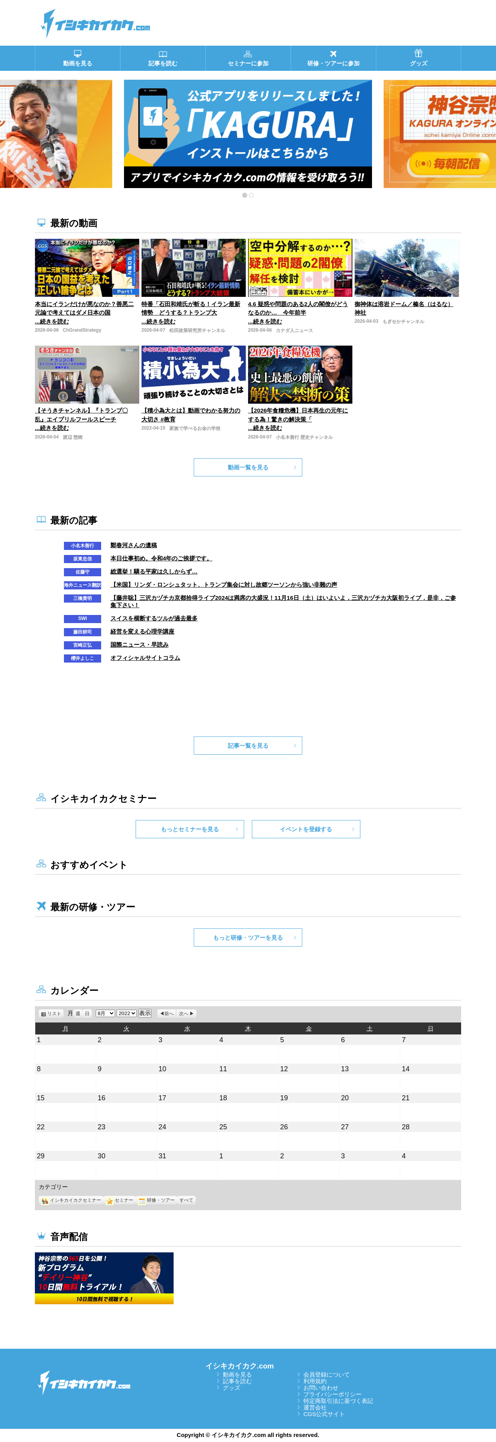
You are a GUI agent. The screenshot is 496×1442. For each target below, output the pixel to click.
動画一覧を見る (248, 467)
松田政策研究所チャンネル (197, 330)
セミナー (119, 1200)
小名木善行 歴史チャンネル (304, 437)
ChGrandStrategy (82, 330)
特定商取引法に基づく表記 (338, 1400)
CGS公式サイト (324, 1414)
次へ (183, 1013)
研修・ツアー (156, 1200)
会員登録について (326, 1374)
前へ (169, 1013)
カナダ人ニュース (294, 330)
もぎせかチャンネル (403, 321)
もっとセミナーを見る (190, 829)
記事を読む (237, 1381)
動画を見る (237, 1374)
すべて (186, 1200)
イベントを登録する (306, 829)
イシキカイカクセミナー (71, 1200)
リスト (55, 1013)
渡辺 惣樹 (73, 437)
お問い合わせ (320, 1387)
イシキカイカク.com (239, 1366)
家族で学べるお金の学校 (194, 428)
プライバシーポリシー (332, 1394)
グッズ (231, 1387)
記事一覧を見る (248, 745)
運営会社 (315, 1407)
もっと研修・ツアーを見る (248, 937)
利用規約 (315, 1381)
